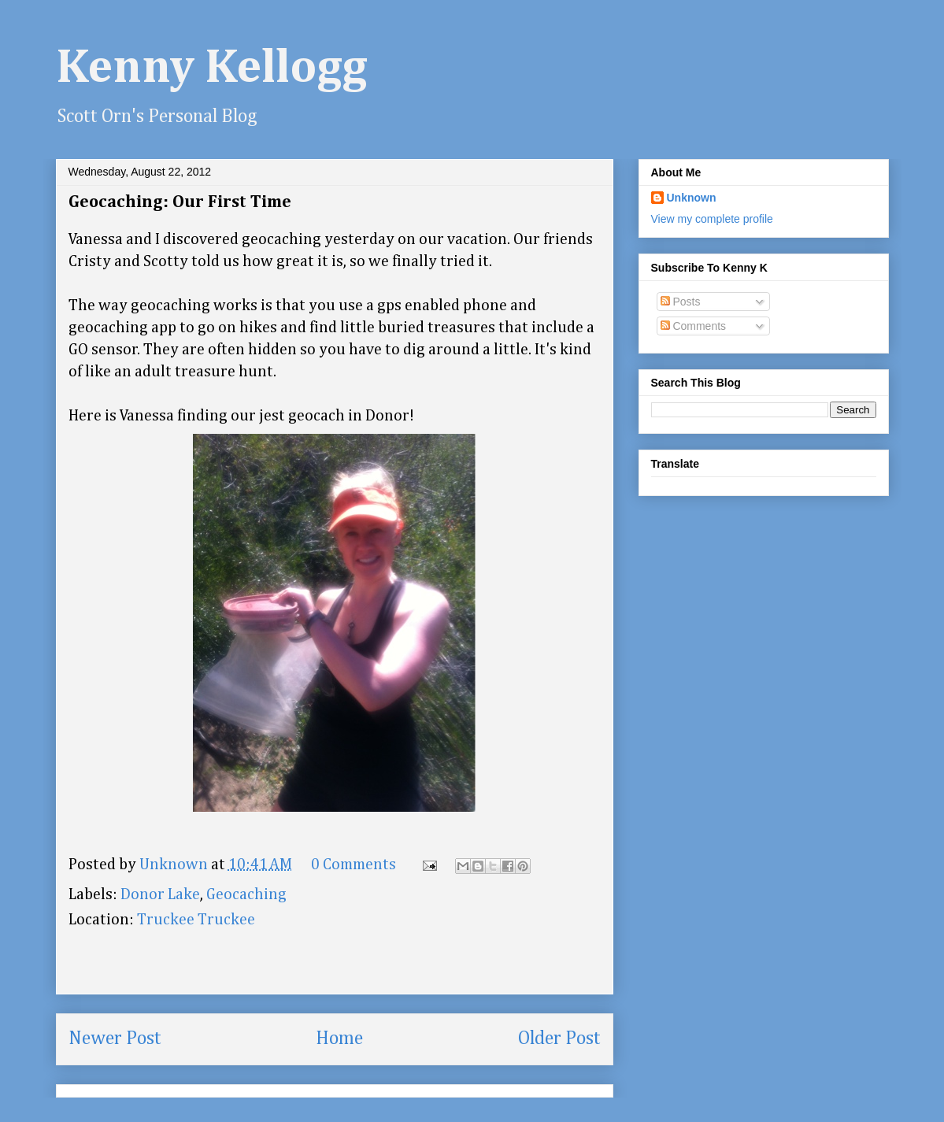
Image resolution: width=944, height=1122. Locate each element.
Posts (681, 301)
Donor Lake (160, 894)
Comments (694, 326)
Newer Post (114, 1038)
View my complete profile (712, 219)
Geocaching (246, 894)
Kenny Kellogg (212, 68)
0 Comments (353, 864)
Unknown (691, 197)
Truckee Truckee (196, 920)
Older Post (559, 1038)
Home (339, 1038)
